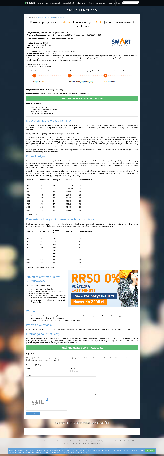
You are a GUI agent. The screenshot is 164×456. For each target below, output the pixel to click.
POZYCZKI (30, 2)
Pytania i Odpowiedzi (97, 2)
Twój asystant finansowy (34, 441)
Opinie (111, 2)
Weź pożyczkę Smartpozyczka (82, 98)
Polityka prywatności (91, 441)
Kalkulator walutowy (82, 443)
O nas (45, 441)
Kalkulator (81, 2)
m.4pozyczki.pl (95, 443)
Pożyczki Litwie (131, 441)
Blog (118, 2)
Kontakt (122, 441)
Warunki (52, 441)
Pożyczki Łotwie (69, 443)
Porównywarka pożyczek (48, 2)
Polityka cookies (104, 441)
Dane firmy (114, 441)
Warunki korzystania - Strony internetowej (69, 441)
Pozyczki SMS (68, 2)
